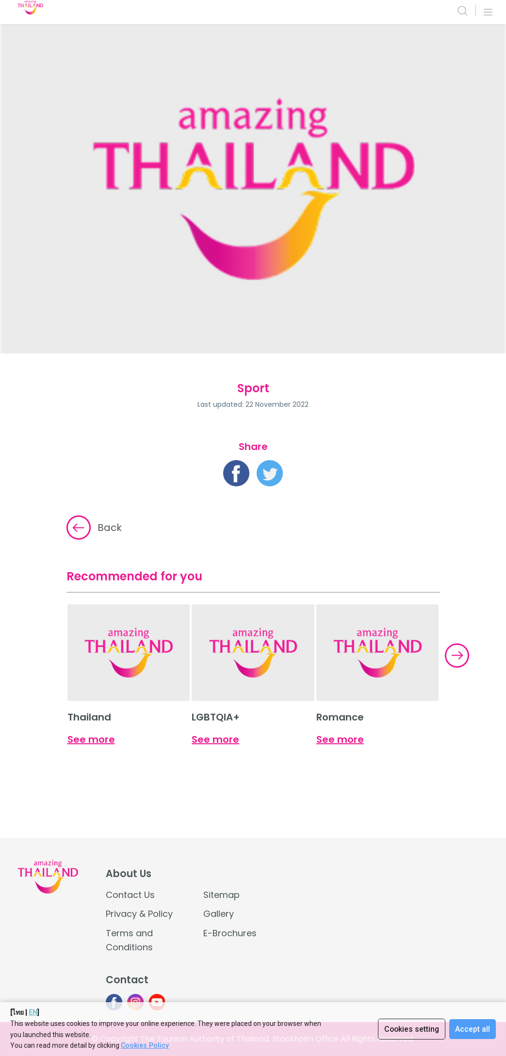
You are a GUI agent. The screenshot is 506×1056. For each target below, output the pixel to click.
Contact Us (130, 895)
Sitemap (221, 895)
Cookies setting (411, 1029)
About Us (128, 873)
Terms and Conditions (129, 940)
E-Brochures (230, 933)
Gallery (218, 914)
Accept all (472, 1029)
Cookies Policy (144, 1045)
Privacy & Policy (139, 914)
